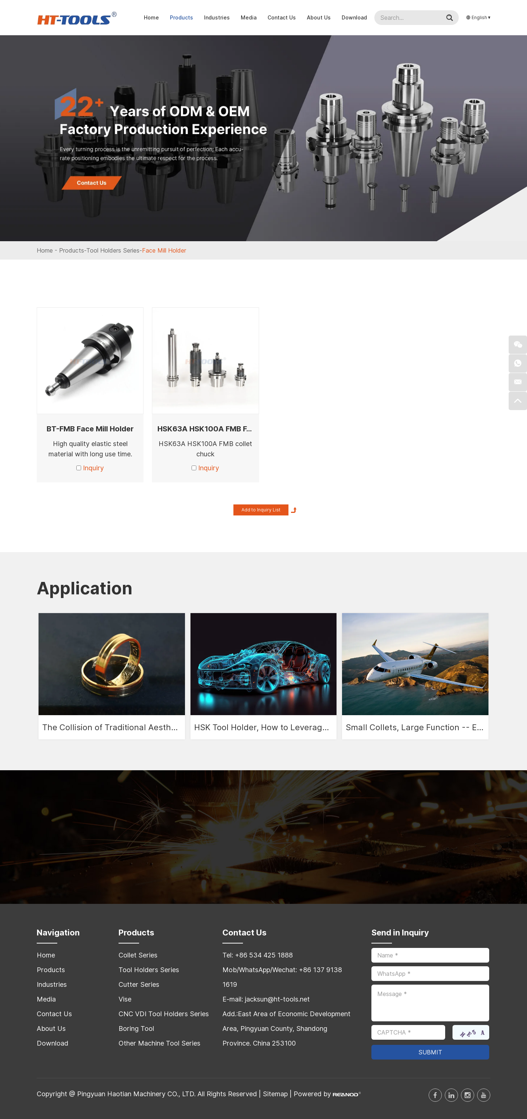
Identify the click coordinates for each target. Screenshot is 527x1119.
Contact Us (282, 17)
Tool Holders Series (112, 250)
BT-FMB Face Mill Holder (90, 428)
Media (249, 17)
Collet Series (138, 955)
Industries (217, 17)
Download (354, 17)
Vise (125, 999)
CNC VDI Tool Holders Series (164, 1014)
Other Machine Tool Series (159, 1043)
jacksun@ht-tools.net (277, 999)
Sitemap (275, 1094)
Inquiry (93, 468)
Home (151, 17)
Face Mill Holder (164, 250)
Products (181, 17)
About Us (319, 17)
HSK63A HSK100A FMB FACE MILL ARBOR (232, 428)
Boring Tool (136, 1028)
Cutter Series (139, 984)
